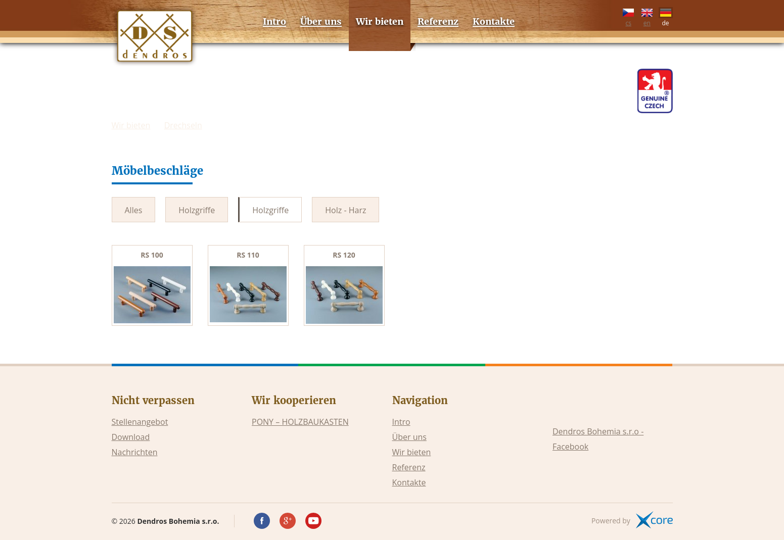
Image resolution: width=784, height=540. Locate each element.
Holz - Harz (345, 210)
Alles (134, 210)
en (647, 15)
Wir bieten (131, 125)
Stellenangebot (140, 421)
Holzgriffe (196, 210)
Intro (401, 421)
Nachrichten (135, 452)
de (666, 15)
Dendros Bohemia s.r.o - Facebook (597, 439)
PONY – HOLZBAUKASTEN (300, 421)
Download (131, 437)
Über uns (409, 437)
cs (628, 15)
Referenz (409, 467)
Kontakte (409, 482)
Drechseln (183, 125)
